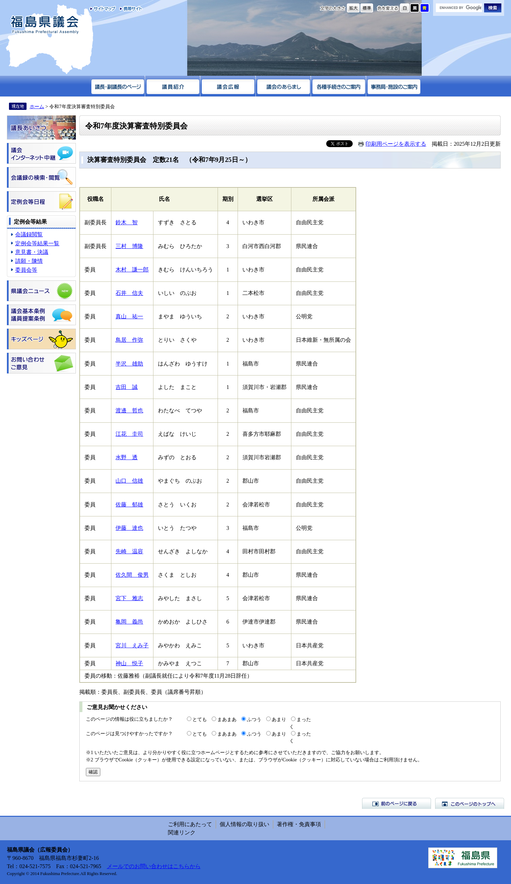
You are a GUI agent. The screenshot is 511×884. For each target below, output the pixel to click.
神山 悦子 (129, 663)
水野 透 (127, 457)
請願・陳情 (29, 261)
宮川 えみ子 (132, 645)
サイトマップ (103, 8)
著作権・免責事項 (299, 824)
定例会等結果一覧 (37, 243)
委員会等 (26, 270)
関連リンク (182, 832)
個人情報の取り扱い (244, 824)
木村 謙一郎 (132, 270)
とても (199, 719)
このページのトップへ (469, 803)
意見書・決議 (31, 252)
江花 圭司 (129, 434)
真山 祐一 (129, 316)
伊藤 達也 (129, 528)
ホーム (37, 106)
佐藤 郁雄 (129, 504)
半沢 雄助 (129, 364)
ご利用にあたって (190, 824)
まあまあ (227, 719)
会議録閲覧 (29, 234)
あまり (279, 719)
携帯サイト (129, 8)
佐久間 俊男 (132, 575)
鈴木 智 (127, 222)
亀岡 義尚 (129, 622)
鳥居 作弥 (129, 340)
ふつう (254, 719)
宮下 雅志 (129, 598)
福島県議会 (44, 25)
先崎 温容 (129, 551)
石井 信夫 (129, 293)
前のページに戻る (396, 803)
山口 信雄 (129, 481)
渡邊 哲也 (129, 410)
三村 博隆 (129, 246)
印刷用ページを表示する (395, 144)
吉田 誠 (127, 387)
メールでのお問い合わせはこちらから (154, 866)
